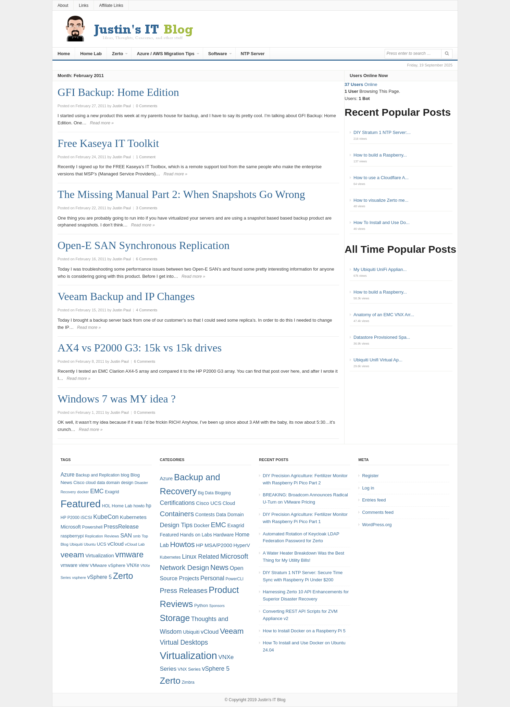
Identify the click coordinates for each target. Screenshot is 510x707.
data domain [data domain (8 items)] (108, 482)
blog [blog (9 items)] (125, 474)
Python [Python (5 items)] (201, 605)
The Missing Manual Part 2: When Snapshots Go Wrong (181, 194)
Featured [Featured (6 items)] (169, 534)
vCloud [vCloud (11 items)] (210, 632)
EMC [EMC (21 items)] (218, 525)
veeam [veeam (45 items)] (72, 554)
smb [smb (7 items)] (137, 536)
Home (64, 53)
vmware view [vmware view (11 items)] (75, 565)
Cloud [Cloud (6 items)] (229, 503)
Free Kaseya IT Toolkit (108, 143)
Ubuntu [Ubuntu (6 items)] (90, 544)
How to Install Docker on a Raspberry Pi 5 (304, 630)
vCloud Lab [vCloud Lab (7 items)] (135, 544)
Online (361, 84)
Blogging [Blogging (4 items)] (223, 493)
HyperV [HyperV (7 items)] (242, 545)
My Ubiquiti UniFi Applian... (380, 269)
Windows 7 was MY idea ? (117, 399)
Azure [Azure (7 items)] (166, 478)
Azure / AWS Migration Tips (165, 53)
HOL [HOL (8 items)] (106, 506)
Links (83, 5)
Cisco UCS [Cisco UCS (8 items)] (208, 503)
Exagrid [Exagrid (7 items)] (235, 525)
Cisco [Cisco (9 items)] (78, 482)
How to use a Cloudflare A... (381, 177)
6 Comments (146, 259)
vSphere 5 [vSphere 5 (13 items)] (215, 668)
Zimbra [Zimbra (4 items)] (188, 682)
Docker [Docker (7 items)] (202, 525)
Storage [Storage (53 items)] (175, 618)
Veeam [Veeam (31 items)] (232, 631)
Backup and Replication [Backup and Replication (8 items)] (98, 475)
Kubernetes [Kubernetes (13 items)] (133, 517)
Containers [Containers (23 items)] (177, 514)
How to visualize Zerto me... (380, 200)
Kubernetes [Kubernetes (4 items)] (170, 557)
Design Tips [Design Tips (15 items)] (176, 525)
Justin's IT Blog (272, 699)
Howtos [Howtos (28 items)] (182, 544)
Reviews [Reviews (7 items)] (111, 536)
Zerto (117, 53)
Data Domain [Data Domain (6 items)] (230, 514)
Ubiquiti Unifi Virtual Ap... (377, 359)
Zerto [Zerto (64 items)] (123, 576)
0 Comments (146, 106)
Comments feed (378, 512)
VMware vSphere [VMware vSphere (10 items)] (107, 565)
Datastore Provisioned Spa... (381, 337)
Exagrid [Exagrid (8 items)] (112, 491)
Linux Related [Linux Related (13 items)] (200, 556)
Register (370, 475)
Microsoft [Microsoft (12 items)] (71, 527)
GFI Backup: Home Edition (118, 92)
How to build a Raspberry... (380, 155)
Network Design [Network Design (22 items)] (184, 567)
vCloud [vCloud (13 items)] (116, 544)
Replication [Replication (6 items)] (94, 536)
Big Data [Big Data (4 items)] (206, 493)
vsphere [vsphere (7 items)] (79, 577)
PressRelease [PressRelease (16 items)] (121, 526)
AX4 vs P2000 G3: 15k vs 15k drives (140, 348)
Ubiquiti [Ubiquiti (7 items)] (76, 544)
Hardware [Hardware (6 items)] (223, 534)
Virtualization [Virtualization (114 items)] (188, 655)
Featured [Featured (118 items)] (81, 503)
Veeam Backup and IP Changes (126, 296)
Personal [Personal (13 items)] (212, 578)
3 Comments (146, 208)
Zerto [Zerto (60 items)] (170, 680)
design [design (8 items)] (127, 482)
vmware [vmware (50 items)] (129, 554)
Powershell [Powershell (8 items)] (92, 527)
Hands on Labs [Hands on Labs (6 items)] (196, 534)
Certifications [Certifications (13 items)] (177, 502)
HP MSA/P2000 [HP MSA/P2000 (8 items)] (214, 545)
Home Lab (91, 53)
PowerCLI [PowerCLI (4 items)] (234, 578)
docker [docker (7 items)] (83, 492)
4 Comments (146, 310)
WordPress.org (376, 524)
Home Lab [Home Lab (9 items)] (122, 505)
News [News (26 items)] (219, 567)
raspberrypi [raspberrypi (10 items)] (72, 535)
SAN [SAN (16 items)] (126, 535)
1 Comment (146, 157)
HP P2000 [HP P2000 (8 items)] (70, 517)
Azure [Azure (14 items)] (68, 474)
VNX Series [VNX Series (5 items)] (189, 669)
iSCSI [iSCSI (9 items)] (86, 517)
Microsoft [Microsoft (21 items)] (234, 556)
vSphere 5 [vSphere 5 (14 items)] (99, 577)
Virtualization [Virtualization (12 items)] (99, 555)
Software (217, 53)
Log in (368, 488)
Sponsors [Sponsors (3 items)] (217, 606)
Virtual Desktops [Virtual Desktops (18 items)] (184, 642)
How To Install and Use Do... (381, 222)
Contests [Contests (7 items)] (205, 514)
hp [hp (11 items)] (148, 505)
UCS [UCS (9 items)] (101, 544)
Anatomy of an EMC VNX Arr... (383, 314)
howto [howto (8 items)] (139, 506)
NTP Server (253, 53)
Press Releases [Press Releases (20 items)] (183, 590)
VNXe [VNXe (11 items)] (133, 565)
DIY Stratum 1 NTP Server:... (382, 132)
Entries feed (374, 500)
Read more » (102, 123)
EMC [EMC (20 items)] (97, 491)
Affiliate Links (111, 5)
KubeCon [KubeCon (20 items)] (106, 516)
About (63, 5)
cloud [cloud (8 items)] (91, 482)
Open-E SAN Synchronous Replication (143, 245)
